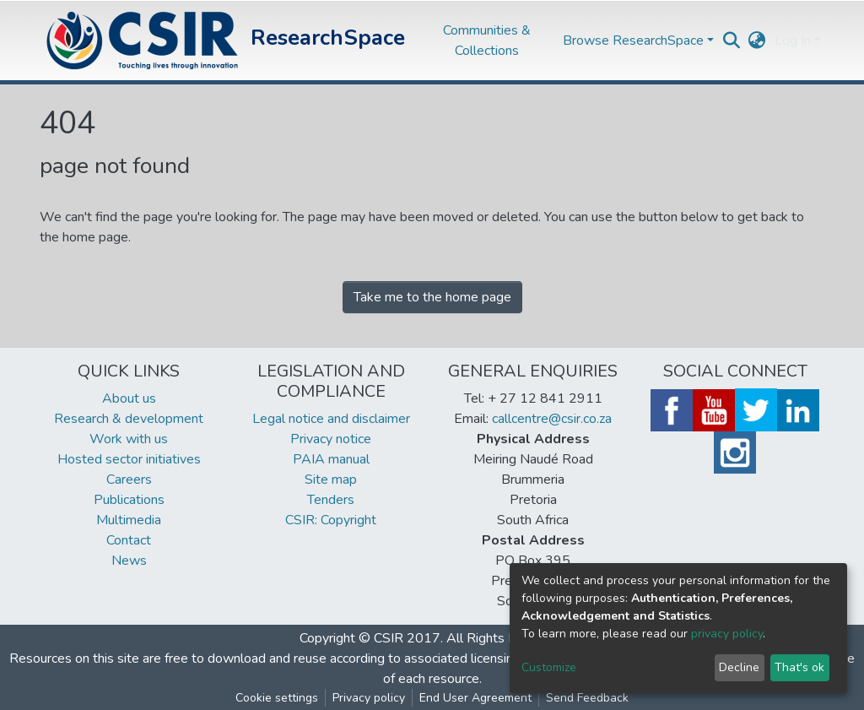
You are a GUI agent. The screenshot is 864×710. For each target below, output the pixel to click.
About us (129, 398)
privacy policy (727, 634)
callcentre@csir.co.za (552, 418)
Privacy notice (330, 439)
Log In (793, 40)
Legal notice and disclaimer (331, 418)
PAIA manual (331, 459)
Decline (739, 667)
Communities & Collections (487, 40)
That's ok (799, 667)
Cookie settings (276, 698)
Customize (548, 667)
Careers (129, 479)
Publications (129, 499)
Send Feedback (587, 698)
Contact (128, 540)
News (129, 560)
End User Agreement (475, 698)
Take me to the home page (432, 297)
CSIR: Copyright (330, 520)
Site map (331, 479)
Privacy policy (368, 698)
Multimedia (128, 520)
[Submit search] (732, 40)
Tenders (330, 499)
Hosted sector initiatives (129, 459)
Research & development (128, 418)
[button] (757, 40)
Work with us (128, 439)
